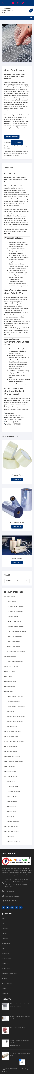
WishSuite (5, 993)
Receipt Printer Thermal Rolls (16, 706)
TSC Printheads (9, 836)
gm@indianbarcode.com (18, 422)
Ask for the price (12, 137)
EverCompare (6, 943)
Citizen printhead (9, 686)
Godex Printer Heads (10, 746)
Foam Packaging (12, 801)
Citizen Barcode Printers (16, 627)
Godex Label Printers (13, 642)
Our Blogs (5, 963)
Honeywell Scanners (10, 751)
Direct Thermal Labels (11, 736)
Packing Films (11, 806)
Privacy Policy (6, 968)
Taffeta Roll (10, 711)
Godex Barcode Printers (14, 637)
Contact (4, 933)
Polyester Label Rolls (13, 701)
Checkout (5, 928)
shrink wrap (10, 816)
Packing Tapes (11, 811)
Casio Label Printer (10, 681)
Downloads (5, 938)
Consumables (8, 691)
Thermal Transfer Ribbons (15, 721)
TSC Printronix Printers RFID (13, 841)
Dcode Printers (12, 602)
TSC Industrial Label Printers (16, 651)
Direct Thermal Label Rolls (15, 696)
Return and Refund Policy (9, 973)
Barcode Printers (9, 597)
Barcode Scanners (10, 656)
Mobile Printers (13, 617)
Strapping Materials (13, 821)
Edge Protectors (12, 796)
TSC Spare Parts (12, 726)
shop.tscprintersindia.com (12, 415)
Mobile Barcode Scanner (12, 756)
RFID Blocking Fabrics (11, 826)
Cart (3, 923)
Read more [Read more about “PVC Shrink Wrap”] (17, 527)
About (3, 918)
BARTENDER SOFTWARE (12, 666)
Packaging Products (10, 776)
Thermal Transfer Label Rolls (16, 716)
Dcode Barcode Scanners (15, 661)
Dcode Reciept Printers (15, 612)
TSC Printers (6, 9)
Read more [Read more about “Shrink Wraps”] (17, 562)
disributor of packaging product (18, 151)
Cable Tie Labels (9, 671)
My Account (5, 953)
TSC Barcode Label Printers (17, 632)
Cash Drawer (8, 676)
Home (3, 948)
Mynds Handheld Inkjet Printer (13, 761)
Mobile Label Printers (13, 647)
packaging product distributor (13, 153)
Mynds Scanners (9, 766)
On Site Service (6, 958)
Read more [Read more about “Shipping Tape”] (17, 479)
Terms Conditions (7, 983)
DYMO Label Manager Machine (14, 741)
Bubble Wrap (16, 146)
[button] (29, 27)
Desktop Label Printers (14, 622)
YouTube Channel (16, 420)
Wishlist (4, 988)
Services (4, 978)
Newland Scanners (10, 771)
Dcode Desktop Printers (16, 607)
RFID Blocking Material (11, 831)
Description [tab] (9, 168)
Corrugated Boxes (12, 786)
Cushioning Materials (13, 791)
